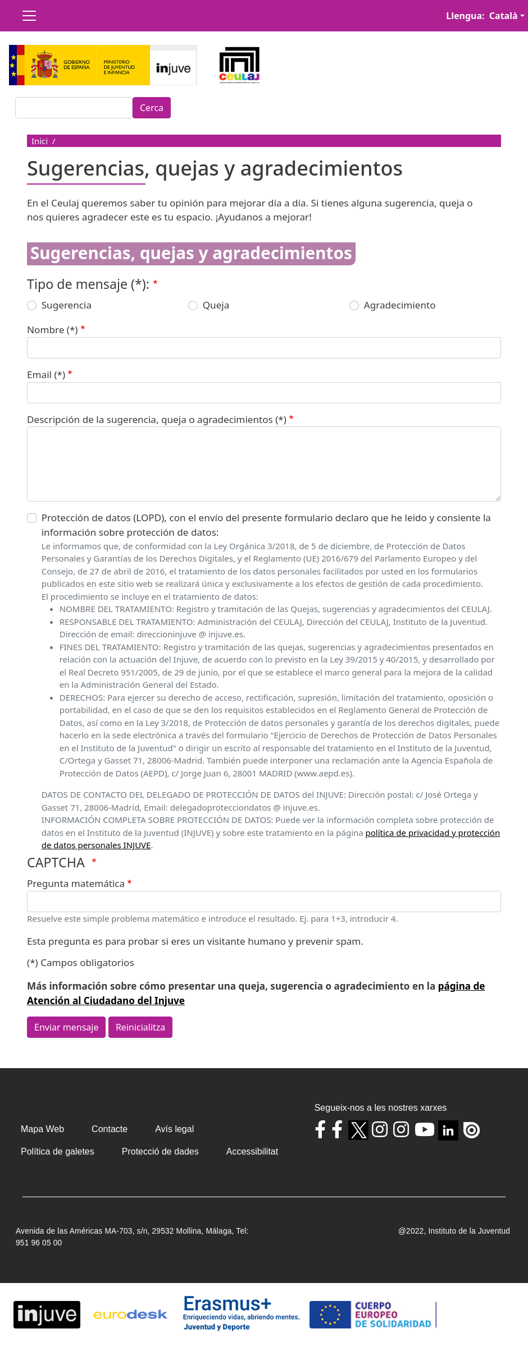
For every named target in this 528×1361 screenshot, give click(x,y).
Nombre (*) (52, 329)
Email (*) (46, 374)
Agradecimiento (400, 304)
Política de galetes (57, 1151)
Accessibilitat (252, 1151)
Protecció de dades (160, 1151)
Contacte (110, 1129)
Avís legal (174, 1129)
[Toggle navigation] (29, 15)
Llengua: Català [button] (481, 16)
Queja (216, 304)
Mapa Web (42, 1129)
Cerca (151, 108)
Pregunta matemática (76, 883)
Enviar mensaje (66, 1027)
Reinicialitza (140, 1027)
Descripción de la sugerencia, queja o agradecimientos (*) (156, 419)
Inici (39, 140)
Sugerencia (67, 304)
